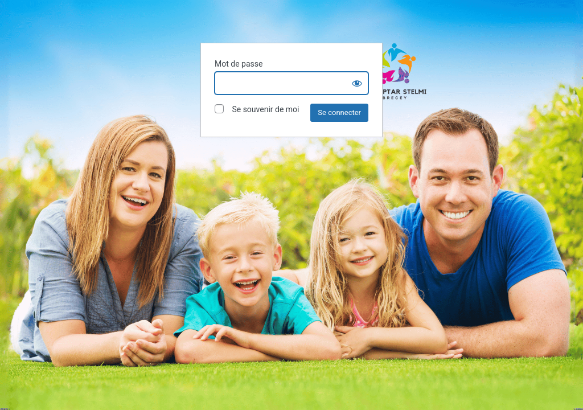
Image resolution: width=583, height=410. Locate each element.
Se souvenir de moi (257, 109)
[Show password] (357, 83)
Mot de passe (238, 63)
